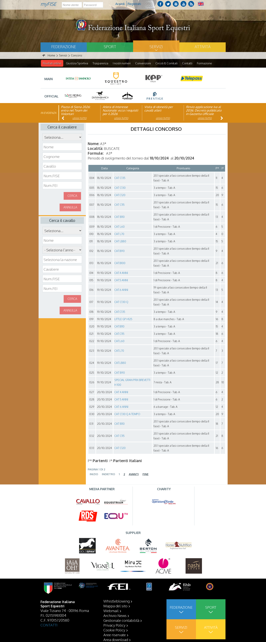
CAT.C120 (119, 195)
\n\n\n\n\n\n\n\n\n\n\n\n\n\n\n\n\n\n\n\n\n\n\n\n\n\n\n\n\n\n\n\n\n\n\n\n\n (62, 250)
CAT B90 (119, 372)
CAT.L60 (119, 341)
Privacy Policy (114, 625)
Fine (146, 474)
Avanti (134, 474)
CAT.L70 (119, 350)
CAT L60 (119, 226)
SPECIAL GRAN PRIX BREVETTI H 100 (132, 382)
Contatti (187, 63)
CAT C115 (119, 204)
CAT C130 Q (121, 302)
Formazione (204, 63)
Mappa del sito (115, 605)
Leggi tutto (80, 118)
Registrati (134, 4)
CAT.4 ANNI (121, 273)
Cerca (72, 196)
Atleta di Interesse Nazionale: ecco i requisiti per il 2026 (120, 110)
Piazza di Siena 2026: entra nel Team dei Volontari (75, 110)
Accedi (120, 4)
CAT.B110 (119, 326)
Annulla (70, 207)
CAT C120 (120, 448)
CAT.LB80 (120, 363)
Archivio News (115, 615)
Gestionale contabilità (121, 620)
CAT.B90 (119, 251)
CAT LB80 (120, 241)
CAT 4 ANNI (121, 392)
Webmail (111, 610)
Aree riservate (114, 634)
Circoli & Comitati (166, 63)
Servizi (156, 46)
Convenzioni (143, 63)
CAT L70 (119, 234)
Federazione (63, 46)
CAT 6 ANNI (121, 407)
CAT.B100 (119, 263)
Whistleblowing (116, 601)
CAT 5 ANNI (121, 399)
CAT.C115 (119, 334)
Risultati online (52, 63)
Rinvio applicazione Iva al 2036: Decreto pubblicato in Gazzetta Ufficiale (203, 110)
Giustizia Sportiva (77, 63)
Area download (115, 639)
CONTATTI (49, 625)
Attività (202, 46)
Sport (110, 46)
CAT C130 (120, 188)
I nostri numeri (122, 63)
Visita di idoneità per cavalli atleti (158, 108)
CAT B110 (119, 217)
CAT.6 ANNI (121, 290)
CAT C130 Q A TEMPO (127, 414)
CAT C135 (119, 178)
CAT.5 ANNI (121, 280)
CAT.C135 (119, 312)
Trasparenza (100, 63)
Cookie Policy (114, 630)
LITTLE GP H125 (123, 319)
